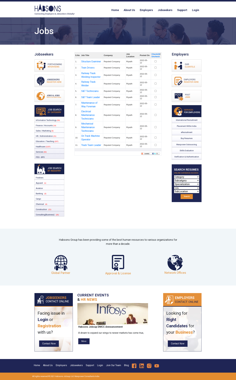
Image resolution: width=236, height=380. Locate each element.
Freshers (39, 178)
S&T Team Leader (90, 97)
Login (195, 10)
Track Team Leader (91, 145)
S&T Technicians (90, 91)
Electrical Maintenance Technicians (88, 115)
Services (41, 152)
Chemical (39, 204)
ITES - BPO (40, 157)
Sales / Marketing (44, 131)
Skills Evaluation (187, 150)
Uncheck (156, 56)
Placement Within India (186, 126)
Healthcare (42, 146)
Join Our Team (113, 365)
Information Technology (47, 120)
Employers (146, 10)
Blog (126, 365)
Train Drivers (88, 67)
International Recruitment (186, 120)
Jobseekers (165, 10)
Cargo (38, 199)
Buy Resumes (187, 138)
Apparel (39, 183)
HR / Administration (45, 136)
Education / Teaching (46, 141)
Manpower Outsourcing (186, 144)
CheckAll (156, 54)
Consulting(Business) (44, 215)
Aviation (39, 188)
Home (115, 10)
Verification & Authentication (186, 157)
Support (182, 10)
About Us (129, 10)
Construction (41, 209)
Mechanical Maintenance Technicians (88, 127)
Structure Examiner (91, 61)
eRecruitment (186, 132)
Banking (39, 193)
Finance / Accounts (45, 125)
